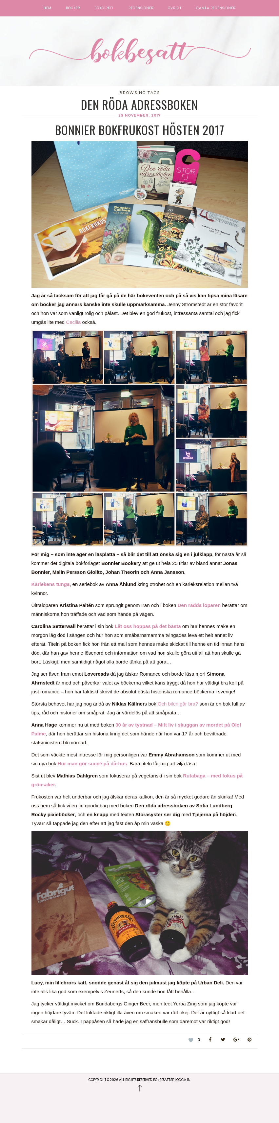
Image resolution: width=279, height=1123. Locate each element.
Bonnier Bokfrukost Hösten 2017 (139, 129)
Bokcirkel (104, 8)
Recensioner (141, 8)
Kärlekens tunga (50, 584)
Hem (47, 8)
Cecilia (74, 322)
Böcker (73, 8)
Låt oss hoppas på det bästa (148, 626)
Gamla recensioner (215, 8)
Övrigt (175, 8)
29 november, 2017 (139, 115)
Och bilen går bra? (178, 704)
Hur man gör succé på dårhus (92, 763)
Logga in (182, 1079)
